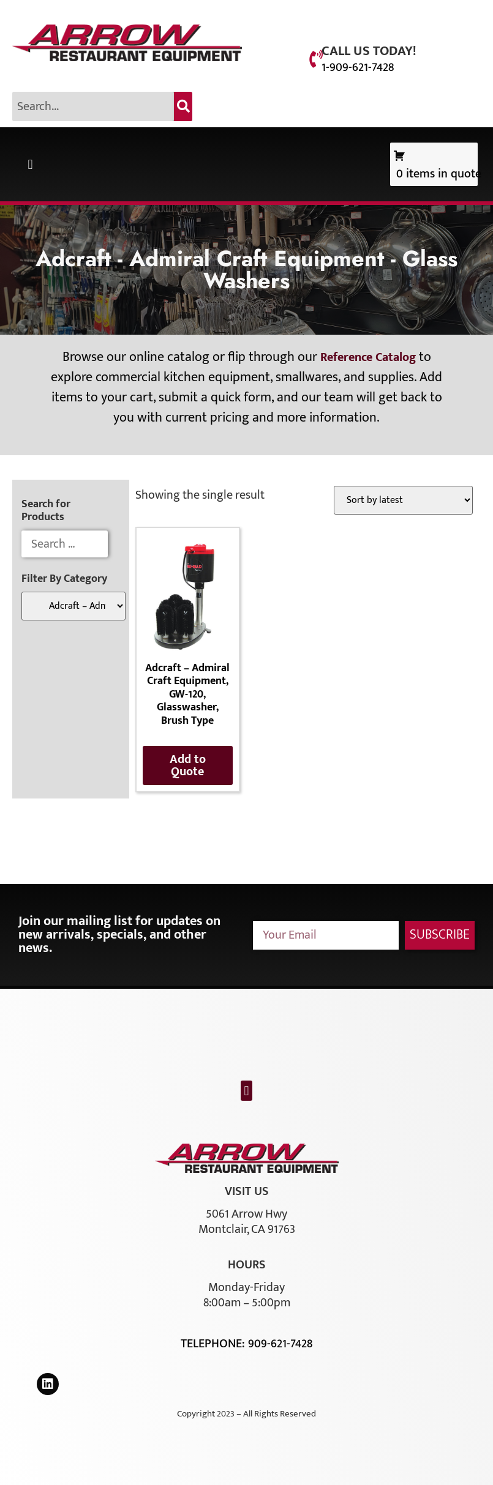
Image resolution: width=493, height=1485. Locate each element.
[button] (30, 164)
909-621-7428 (280, 1343)
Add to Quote (188, 765)
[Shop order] (403, 500)
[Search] (183, 106)
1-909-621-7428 (358, 67)
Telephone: (214, 1343)
